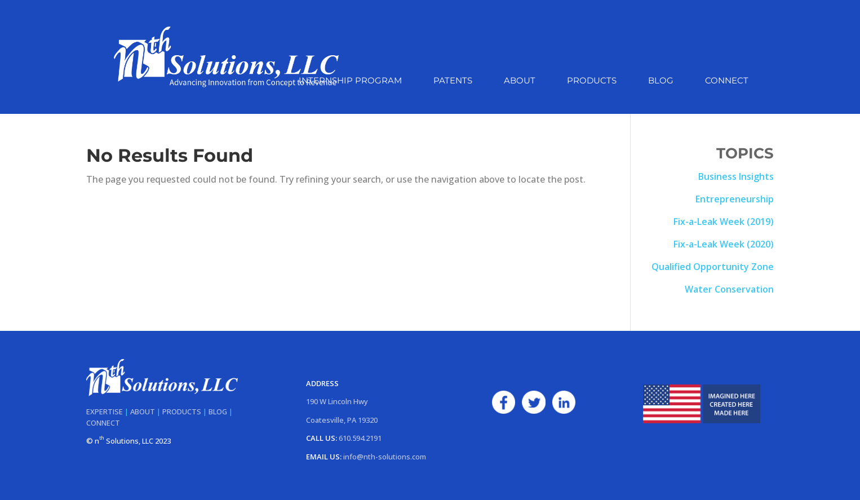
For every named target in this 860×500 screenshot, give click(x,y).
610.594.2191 (360, 438)
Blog (660, 81)
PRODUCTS (181, 411)
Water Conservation (729, 289)
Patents (452, 81)
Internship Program (350, 81)
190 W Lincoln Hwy (337, 401)
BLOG (218, 411)
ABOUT (142, 411)
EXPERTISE (104, 411)
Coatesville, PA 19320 (342, 420)
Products (592, 81)
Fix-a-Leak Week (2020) (723, 244)
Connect (726, 81)
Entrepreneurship (734, 199)
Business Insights (736, 176)
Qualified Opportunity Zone (712, 266)
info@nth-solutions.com (384, 457)
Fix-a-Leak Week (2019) (723, 221)
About (519, 81)
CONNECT (103, 423)
